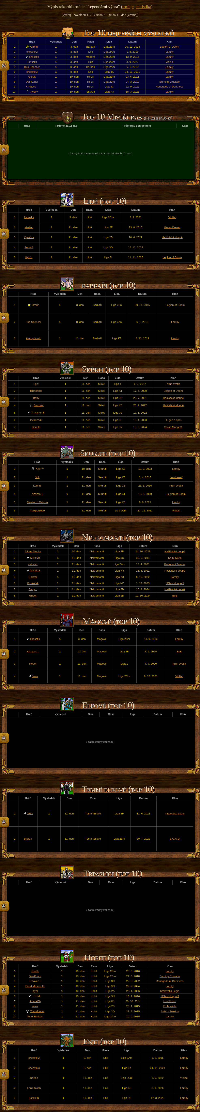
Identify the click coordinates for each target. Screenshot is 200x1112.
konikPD (34, 1097)
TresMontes (37, 1011)
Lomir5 (37, 485)
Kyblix (29, 257)
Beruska (39, 405)
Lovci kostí (176, 477)
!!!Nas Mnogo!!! (173, 427)
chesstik (34, 56)
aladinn (29, 227)
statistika (143, 6)
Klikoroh (35, 557)
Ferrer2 (29, 247)
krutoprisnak (33, 338)
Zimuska (32, 61)
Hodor (32, 663)
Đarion (34, 1077)
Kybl (35, 990)
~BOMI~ (37, 996)
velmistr (32, 564)
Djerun (28, 838)
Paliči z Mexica (170, 1011)
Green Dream (172, 227)
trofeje (128, 6)
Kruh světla (173, 383)
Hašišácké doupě (172, 237)
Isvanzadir (36, 420)
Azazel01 (37, 493)
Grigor (33, 595)
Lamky (169, 51)
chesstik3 (32, 71)
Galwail (32, 576)
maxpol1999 (37, 510)
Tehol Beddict (35, 1016)
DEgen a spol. (173, 420)
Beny (36, 397)
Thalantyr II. (38, 412)
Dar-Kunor (32, 81)
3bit (37, 477)
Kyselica (29, 237)
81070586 (36, 390)
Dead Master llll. (35, 986)
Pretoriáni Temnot (174, 564)
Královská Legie (175, 813)
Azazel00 (35, 1001)
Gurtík (32, 76)
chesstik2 (32, 51)
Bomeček (33, 583)
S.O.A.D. (175, 838)
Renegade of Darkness (169, 86)
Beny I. (33, 589)
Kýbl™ (34, 91)
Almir (35, 1006)
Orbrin (34, 46)
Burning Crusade (169, 81)
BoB (174, 595)
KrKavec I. (32, 86)
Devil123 (35, 570)
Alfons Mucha (33, 551)
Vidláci (169, 61)
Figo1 (36, 383)
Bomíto (36, 427)
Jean (35, 676)
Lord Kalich (34, 1088)
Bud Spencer (32, 66)
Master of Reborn (37, 502)
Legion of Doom (169, 46)
